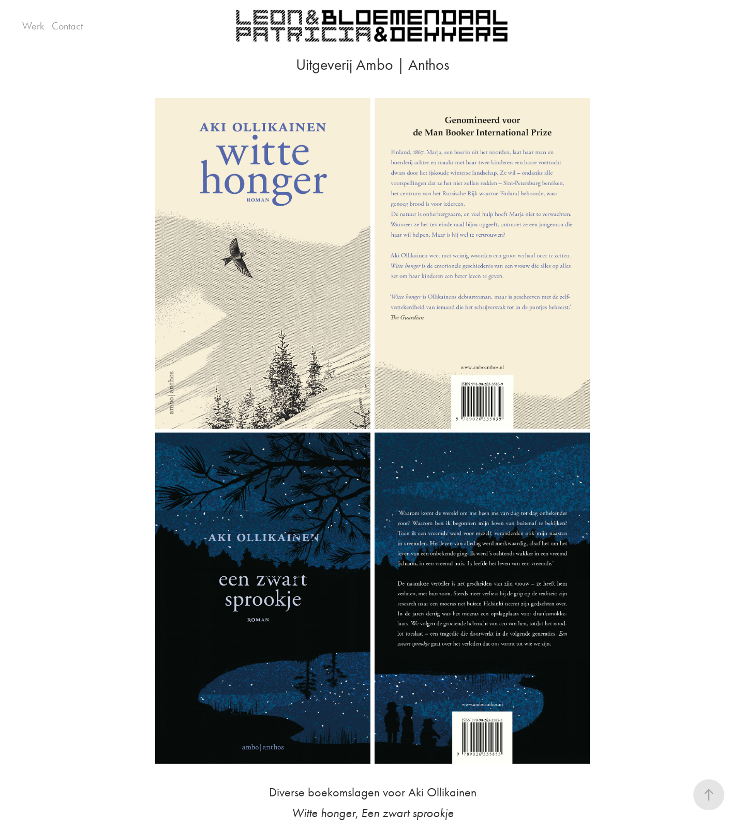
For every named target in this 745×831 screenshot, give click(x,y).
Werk (33, 26)
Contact (67, 26)
